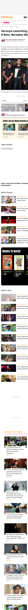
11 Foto (8, 499)
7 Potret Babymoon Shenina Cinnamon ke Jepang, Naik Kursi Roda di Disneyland (14, 516)
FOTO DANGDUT (21, 236)
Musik (6, 26)
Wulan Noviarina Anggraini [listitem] (12, 39)
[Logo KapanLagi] (6, 17)
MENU (25, 17)
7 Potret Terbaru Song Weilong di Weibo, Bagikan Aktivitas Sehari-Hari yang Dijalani (15, 597)
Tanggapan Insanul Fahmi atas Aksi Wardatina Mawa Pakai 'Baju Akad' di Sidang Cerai (15, 577)
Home (2, 26)
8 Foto (8, 455)
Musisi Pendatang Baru (7, 148)
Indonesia (11, 26)
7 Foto (8, 477)
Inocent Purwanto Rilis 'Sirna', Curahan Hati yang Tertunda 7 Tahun (15, 556)
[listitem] (12, 22)
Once (17, 26)
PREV (4, 101)
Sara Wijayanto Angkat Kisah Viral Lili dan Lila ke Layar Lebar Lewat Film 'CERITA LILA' (15, 536)
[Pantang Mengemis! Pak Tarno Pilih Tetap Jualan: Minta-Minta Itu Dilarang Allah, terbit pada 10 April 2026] (9, 131)
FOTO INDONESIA (21, 196)
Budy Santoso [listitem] (22, 39)
